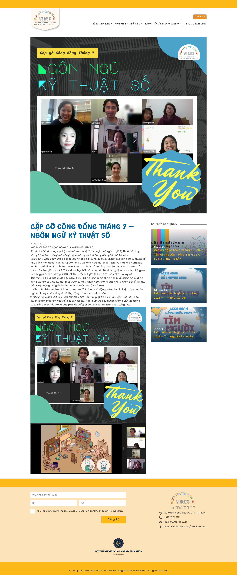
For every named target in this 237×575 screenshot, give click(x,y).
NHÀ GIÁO (135, 24)
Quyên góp (199, 17)
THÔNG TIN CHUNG (100, 24)
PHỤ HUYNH (120, 24)
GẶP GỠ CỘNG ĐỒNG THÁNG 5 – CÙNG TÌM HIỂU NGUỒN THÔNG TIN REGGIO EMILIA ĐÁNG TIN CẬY (178, 255)
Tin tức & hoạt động (195, 24)
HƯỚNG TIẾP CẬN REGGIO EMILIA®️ (162, 24)
